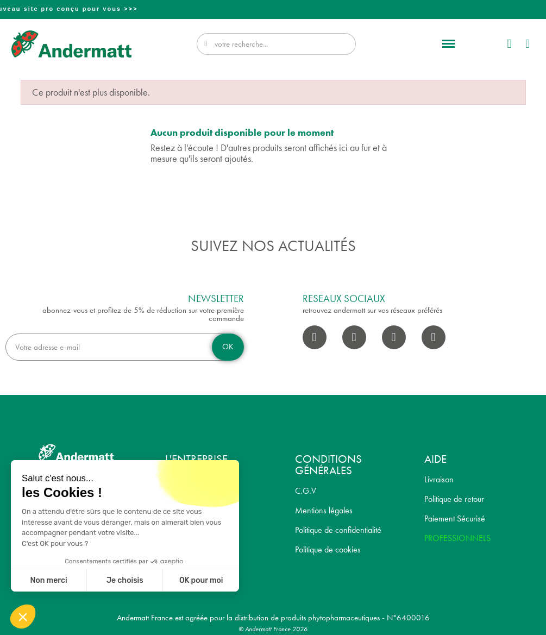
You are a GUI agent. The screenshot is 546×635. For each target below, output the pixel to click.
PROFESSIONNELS (457, 538)
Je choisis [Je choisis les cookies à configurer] (124, 580)
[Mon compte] (509, 43)
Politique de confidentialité (338, 530)
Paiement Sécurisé (454, 518)
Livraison (439, 479)
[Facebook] (315, 337)
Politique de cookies (328, 549)
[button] (448, 44)
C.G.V (305, 490)
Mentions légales (324, 510)
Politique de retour (454, 499)
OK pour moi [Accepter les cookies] (201, 580)
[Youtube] (394, 337)
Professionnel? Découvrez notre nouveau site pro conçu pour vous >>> (274, 8)
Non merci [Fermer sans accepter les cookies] (48, 580)
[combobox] (278, 44)
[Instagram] (354, 337)
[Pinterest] (433, 337)
